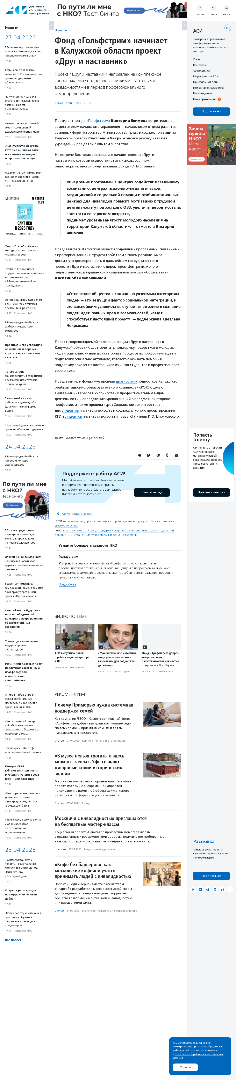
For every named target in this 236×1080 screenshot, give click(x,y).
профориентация (97, 520)
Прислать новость (205, 82)
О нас (196, 59)
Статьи (59, 740)
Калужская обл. (82, 513)
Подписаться (211, 111)
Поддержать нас (204, 99)
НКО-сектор (77, 666)
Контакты (200, 65)
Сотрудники (201, 70)
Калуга (66, 513)
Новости (61, 30)
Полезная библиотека (208, 87)
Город (86, 802)
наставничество (73, 520)
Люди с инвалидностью (99, 848)
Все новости (14, 940)
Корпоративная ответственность (104, 740)
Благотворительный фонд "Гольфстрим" (112, 534)
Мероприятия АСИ (206, 76)
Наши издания (203, 93)
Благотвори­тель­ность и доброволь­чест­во (109, 910)
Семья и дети (63, 103)
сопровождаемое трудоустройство (134, 520)
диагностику (126, 381)
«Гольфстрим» (98, 121)
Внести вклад (151, 492)
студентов (70, 410)
